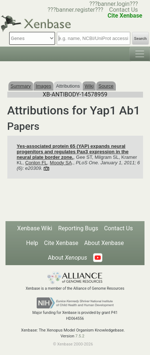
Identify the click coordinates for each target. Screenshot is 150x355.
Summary (21, 86)
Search (140, 38)
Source (105, 86)
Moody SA (61, 162)
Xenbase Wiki (34, 228)
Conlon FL (36, 162)
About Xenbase (104, 242)
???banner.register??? (75, 9)
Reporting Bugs (78, 228)
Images (43, 86)
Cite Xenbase (61, 242)
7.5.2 (79, 336)
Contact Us (123, 9)
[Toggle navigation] (139, 54)
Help (32, 242)
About (67, 257)
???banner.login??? (113, 3)
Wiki (89, 86)
